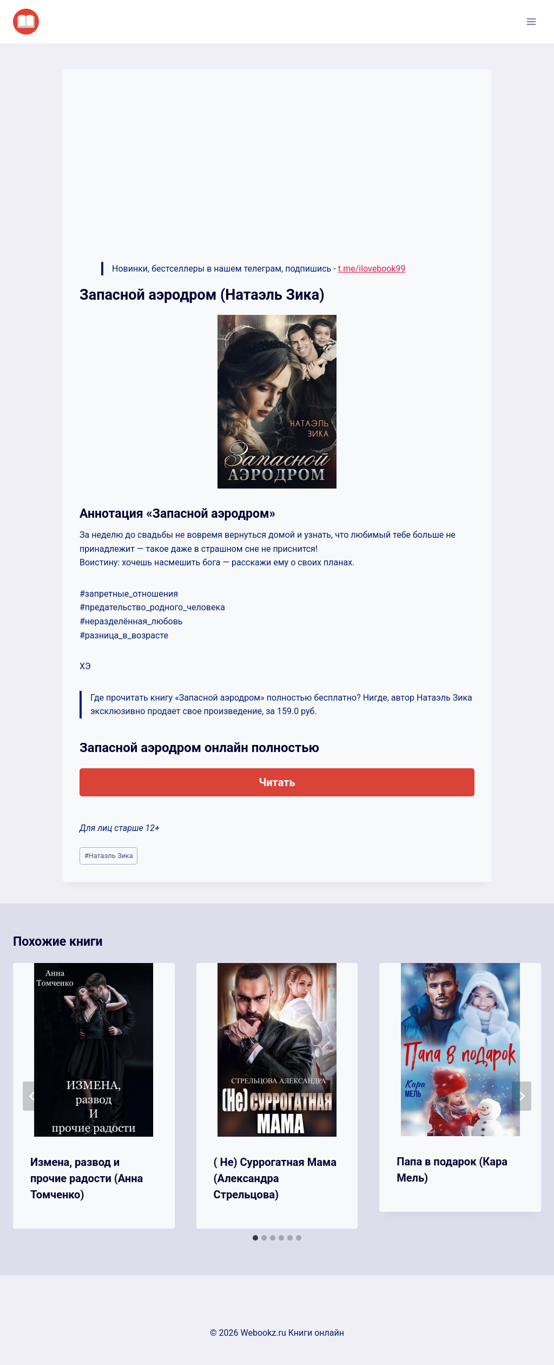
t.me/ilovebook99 (372, 268)
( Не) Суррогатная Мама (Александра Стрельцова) (275, 1178)
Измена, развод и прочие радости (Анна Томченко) (86, 1178)
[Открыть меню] (531, 21)
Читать (277, 782)
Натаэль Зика (108, 856)
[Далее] (521, 1096)
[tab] (255, 1238)
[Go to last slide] (32, 1096)
